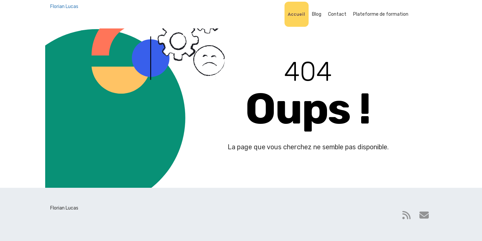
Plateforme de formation (380, 14)
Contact (337, 14)
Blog (316, 14)
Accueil (296, 14)
